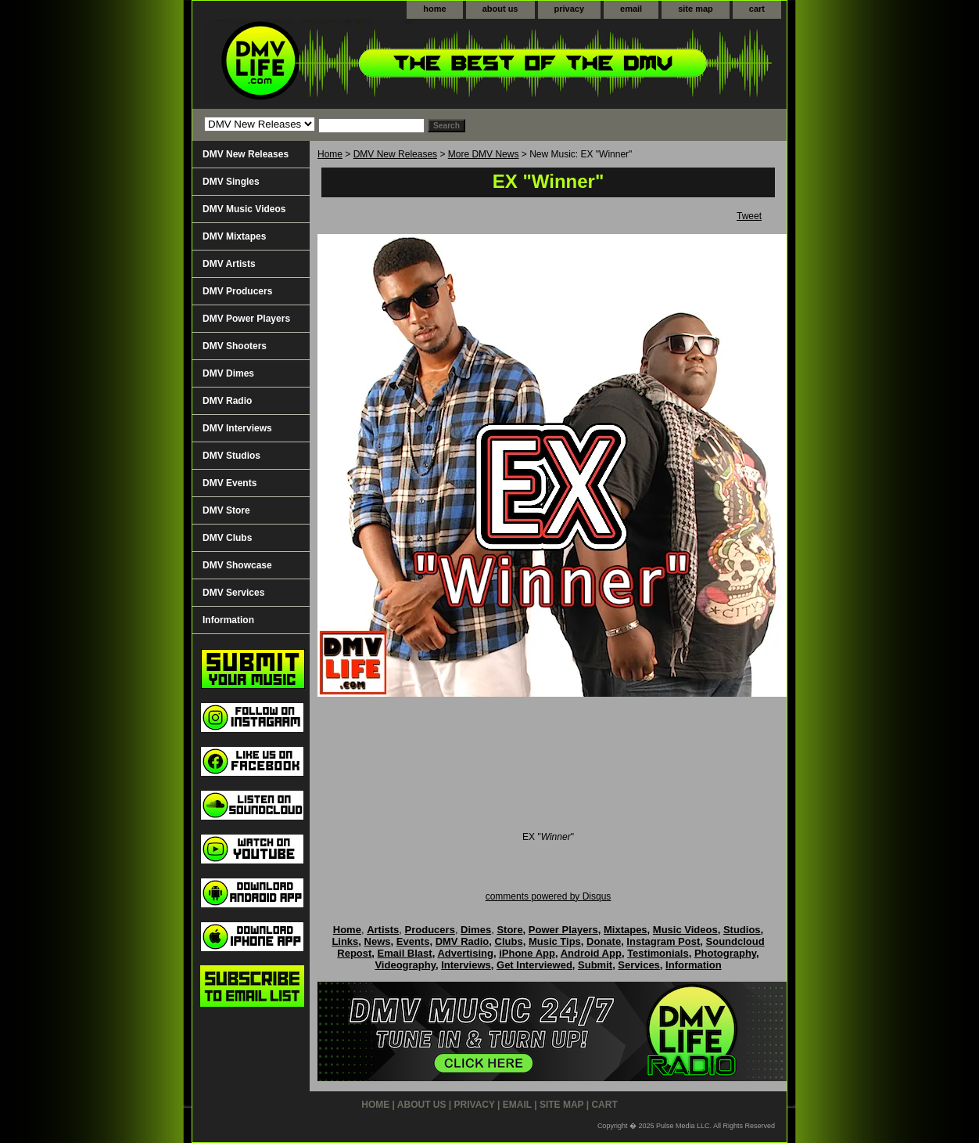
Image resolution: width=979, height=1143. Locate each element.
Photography (725, 953)
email (631, 8)
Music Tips (555, 941)
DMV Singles (231, 181)
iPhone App (527, 953)
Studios (742, 930)
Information (228, 620)
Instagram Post (663, 941)
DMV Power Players (246, 318)
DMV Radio (227, 400)
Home (329, 154)
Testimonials (658, 953)
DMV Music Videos (244, 209)
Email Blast (405, 953)
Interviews (466, 965)
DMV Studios (231, 455)
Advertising (465, 953)
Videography (405, 965)
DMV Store (226, 510)
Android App (591, 953)
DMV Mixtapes (234, 236)
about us (500, 8)
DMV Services (233, 592)
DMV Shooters (235, 346)
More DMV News (483, 154)
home (434, 8)
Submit (595, 965)
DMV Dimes (228, 373)
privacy (569, 8)
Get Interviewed (534, 965)
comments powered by (548, 896)
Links (345, 941)
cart (757, 8)
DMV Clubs (227, 537)
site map (695, 8)
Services (639, 965)
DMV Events (229, 483)
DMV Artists (229, 263)
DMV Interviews (237, 428)
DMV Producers (237, 291)
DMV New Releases (395, 154)
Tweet (749, 216)
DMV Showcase (237, 565)
